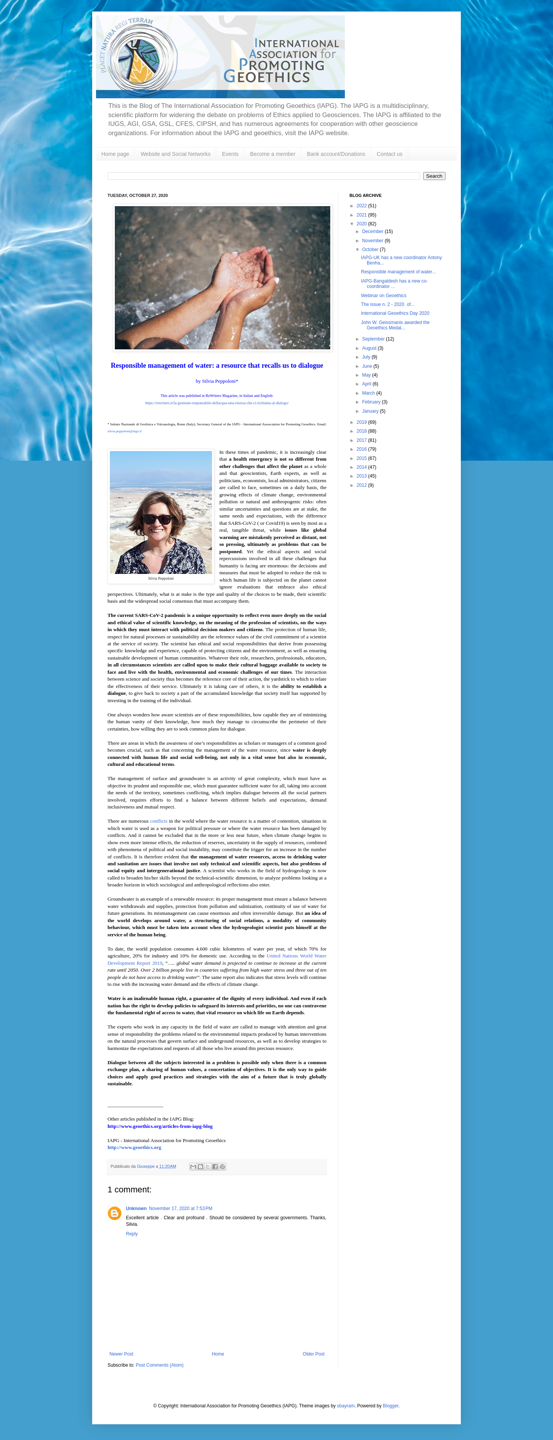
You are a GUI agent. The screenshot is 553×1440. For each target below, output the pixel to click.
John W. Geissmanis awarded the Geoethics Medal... (395, 325)
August (370, 348)
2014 (362, 467)
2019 (362, 422)
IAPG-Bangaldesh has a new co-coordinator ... (394, 283)
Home (218, 1354)
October (371, 249)
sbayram (345, 1406)
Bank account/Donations (336, 154)
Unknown (136, 1208)
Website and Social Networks (175, 154)
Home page (115, 154)
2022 (362, 205)
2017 (362, 440)
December (373, 231)
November (373, 240)
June (367, 366)
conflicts (158, 821)
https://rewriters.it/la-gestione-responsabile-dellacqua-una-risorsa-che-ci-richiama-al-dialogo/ (216, 403)
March (369, 393)
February (372, 402)
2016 (362, 449)
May (367, 375)
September (374, 339)
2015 (362, 458)
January (371, 411)
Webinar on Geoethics (384, 295)
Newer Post (121, 1354)
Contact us (389, 154)
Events (230, 154)
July (367, 357)
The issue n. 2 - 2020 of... (387, 304)
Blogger (391, 1406)
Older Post (314, 1354)
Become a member (272, 154)
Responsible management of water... (398, 271)
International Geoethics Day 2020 (395, 313)
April (367, 384)
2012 (362, 485)
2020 (362, 223)
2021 (362, 215)
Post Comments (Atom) (160, 1365)
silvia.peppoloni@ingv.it (125, 431)
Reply (132, 1234)
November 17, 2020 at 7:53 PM (180, 1208)
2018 (362, 431)
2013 (362, 476)
